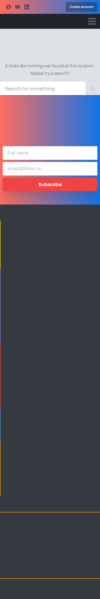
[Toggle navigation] (92, 21)
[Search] (43, 88)
